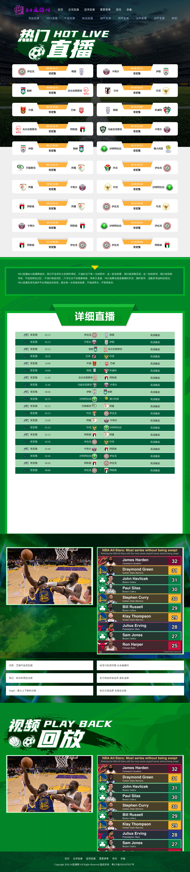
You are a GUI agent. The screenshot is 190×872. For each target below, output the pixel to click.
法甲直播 (141, 18)
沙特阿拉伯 (85, 399)
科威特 (113, 370)
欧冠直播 (87, 18)
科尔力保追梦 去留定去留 (113, 690)
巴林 (112, 363)
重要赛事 (105, 9)
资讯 (118, 9)
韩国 (112, 335)
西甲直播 (123, 18)
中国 (89, 363)
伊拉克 (87, 335)
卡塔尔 (87, 342)
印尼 (112, 356)
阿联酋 (113, 377)
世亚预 (30, 335)
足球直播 (73, 9)
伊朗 (112, 342)
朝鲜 (91, 349)
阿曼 (112, 406)
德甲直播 (105, 18)
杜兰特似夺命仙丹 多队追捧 (114, 678)
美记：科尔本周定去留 (21, 678)
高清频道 (155, 335)
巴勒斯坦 (86, 406)
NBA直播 (51, 18)
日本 (88, 356)
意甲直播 (159, 18)
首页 (60, 9)
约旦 (89, 413)
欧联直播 (177, 18)
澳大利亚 (114, 399)
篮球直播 (89, 9)
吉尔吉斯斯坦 (115, 349)
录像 (129, 9)
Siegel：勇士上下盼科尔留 (22, 690)
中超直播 (69, 18)
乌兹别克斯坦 (85, 384)
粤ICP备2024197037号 (122, 864)
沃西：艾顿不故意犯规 (21, 665)
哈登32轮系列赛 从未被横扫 (114, 665)
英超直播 (33, 18)
